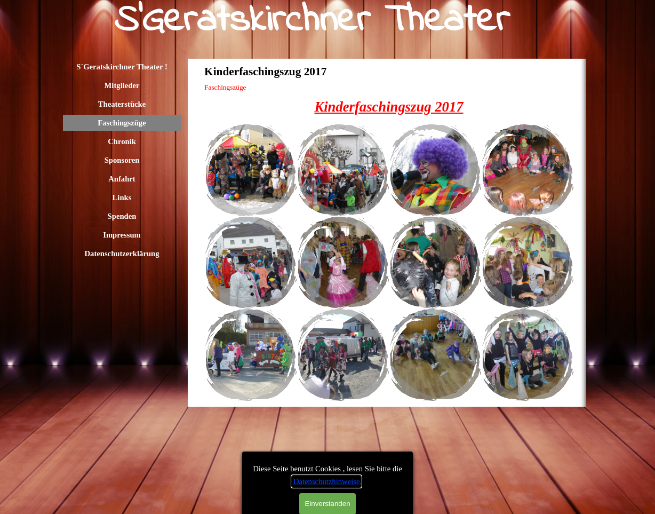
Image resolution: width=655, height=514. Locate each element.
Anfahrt (121, 179)
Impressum (122, 235)
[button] (250, 170)
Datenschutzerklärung (121, 253)
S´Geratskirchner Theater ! (121, 66)
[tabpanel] (388, 106)
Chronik (122, 141)
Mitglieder (122, 85)
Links (122, 197)
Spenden (122, 216)
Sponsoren (122, 160)
